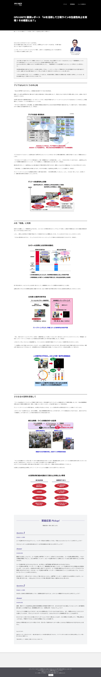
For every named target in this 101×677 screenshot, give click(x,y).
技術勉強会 (42, 661)
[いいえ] (99, 672)
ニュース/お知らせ (43, 663)
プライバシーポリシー (48, 671)
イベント (41, 659)
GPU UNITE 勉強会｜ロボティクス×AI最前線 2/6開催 (74, 660)
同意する (51, 675)
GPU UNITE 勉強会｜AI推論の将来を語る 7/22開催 (74, 666)
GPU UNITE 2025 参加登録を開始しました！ (73, 663)
